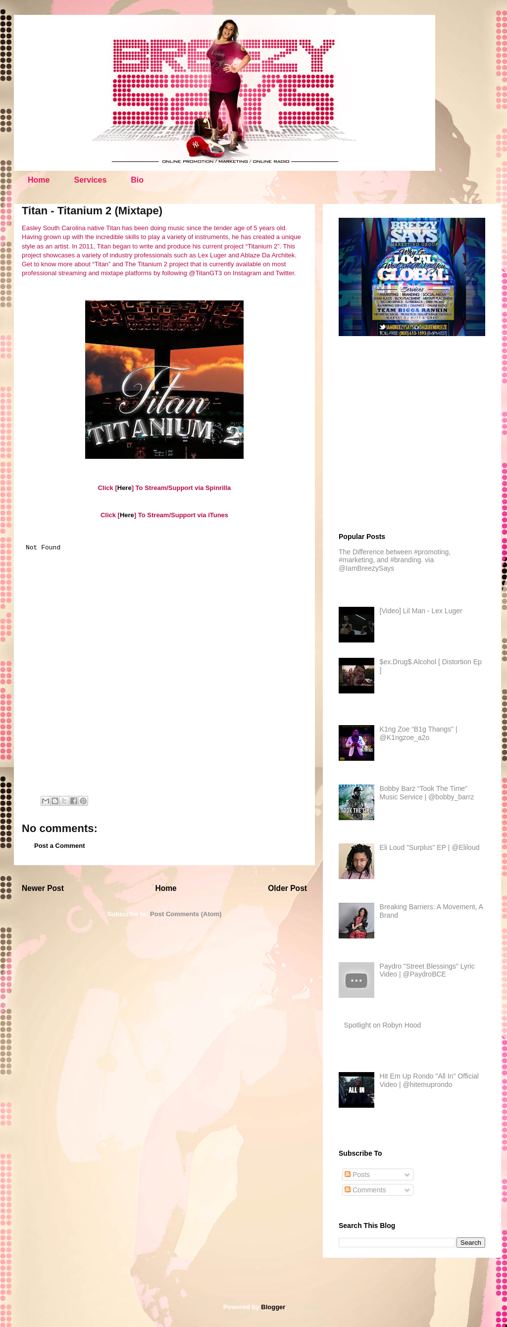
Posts (357, 1175)
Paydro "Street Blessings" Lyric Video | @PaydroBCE (427, 970)
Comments (365, 1190)
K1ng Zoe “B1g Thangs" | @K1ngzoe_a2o (418, 733)
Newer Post (43, 888)
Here (124, 487)
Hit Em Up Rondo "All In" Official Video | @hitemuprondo (429, 1080)
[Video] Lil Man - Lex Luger (421, 611)
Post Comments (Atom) (185, 914)
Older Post (287, 888)
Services (90, 180)
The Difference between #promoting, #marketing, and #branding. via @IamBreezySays (395, 560)
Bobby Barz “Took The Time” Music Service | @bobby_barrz (427, 793)
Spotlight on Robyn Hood (382, 1025)
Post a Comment (59, 845)
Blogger (273, 1307)
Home (39, 180)
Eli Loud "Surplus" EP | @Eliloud (430, 847)
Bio (137, 180)
